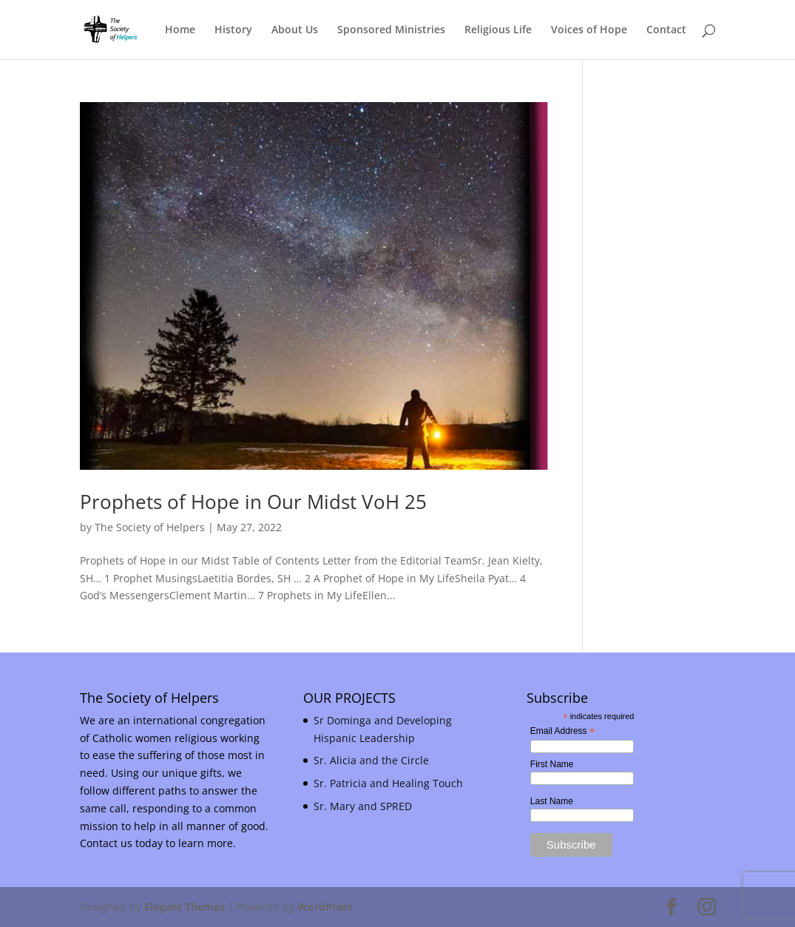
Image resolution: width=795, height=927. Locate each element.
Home (180, 30)
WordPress (325, 907)
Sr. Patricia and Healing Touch (388, 783)
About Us (294, 30)
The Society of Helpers (150, 527)
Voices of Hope (589, 30)
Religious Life (498, 30)
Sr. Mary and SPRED (363, 806)
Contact (666, 30)
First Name (552, 764)
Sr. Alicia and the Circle (371, 760)
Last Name (551, 801)
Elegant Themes (184, 907)
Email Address (562, 732)
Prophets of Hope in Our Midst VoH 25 (253, 501)
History (233, 30)
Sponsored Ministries (391, 30)
